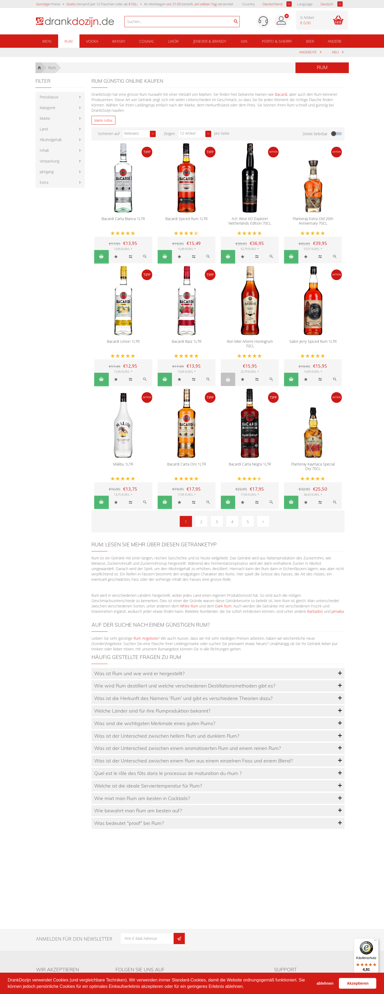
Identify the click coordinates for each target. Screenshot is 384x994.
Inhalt (44, 150)
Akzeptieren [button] (358, 983)
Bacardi (281, 94)
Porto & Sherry (277, 41)
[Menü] (375, 941)
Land (44, 129)
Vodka (92, 41)
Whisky (118, 41)
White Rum (189, 606)
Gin (244, 41)
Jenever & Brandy (209, 41)
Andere (335, 41)
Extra (44, 182)
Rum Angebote (146, 638)
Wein (46, 41)
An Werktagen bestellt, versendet (188, 4)
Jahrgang (47, 171)
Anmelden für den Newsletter (74, 939)
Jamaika (337, 611)
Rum (69, 41)
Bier (310, 41)
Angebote (308, 52)
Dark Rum (223, 606)
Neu (335, 52)
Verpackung (49, 161)
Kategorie (47, 107)
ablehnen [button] (325, 983)
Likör (173, 41)
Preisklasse (49, 97)
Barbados (315, 611)
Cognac (146, 41)
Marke (45, 118)
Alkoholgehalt (51, 139)
